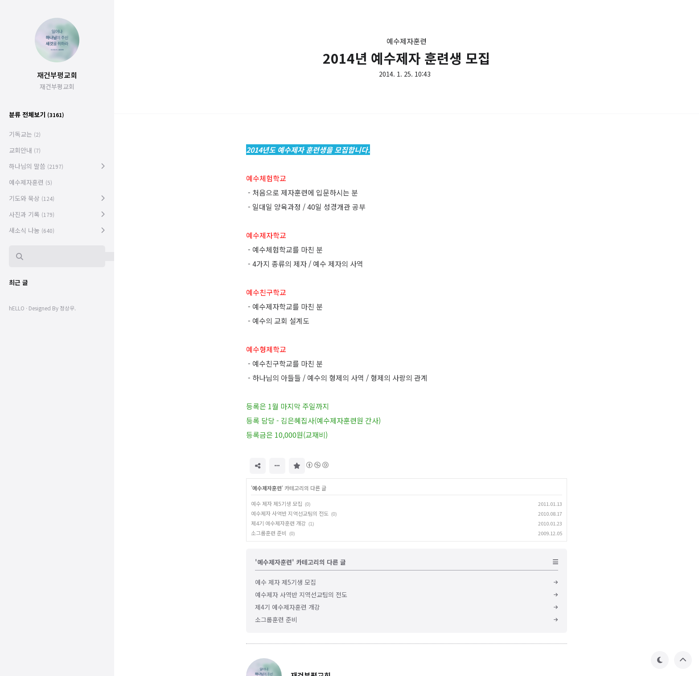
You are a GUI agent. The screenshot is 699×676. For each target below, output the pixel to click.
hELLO (17, 308)
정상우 (67, 308)
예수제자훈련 (407, 41)
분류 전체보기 (36, 114)
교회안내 (25, 150)
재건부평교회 (57, 74)
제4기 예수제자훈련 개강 (278, 523)
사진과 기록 (31, 214)
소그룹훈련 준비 (269, 533)
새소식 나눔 (31, 230)
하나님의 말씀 (36, 166)
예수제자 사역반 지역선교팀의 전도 (290, 513)
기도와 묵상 (31, 198)
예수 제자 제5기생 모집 (276, 503)
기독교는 (25, 134)
